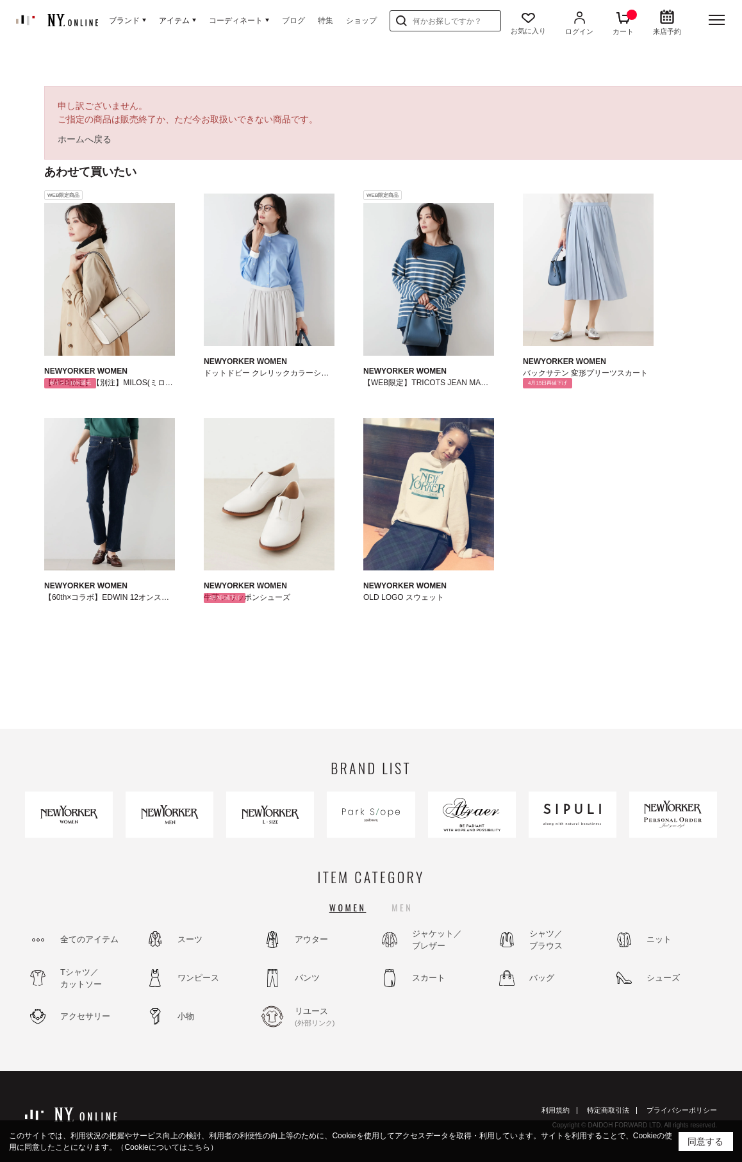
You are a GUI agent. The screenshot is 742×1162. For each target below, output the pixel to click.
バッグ (541, 978)
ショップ (361, 20)
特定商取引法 (608, 1110)
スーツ (189, 939)
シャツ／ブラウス (546, 940)
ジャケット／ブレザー (437, 940)
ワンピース (198, 978)
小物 (185, 1016)
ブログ (293, 20)
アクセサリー (85, 1016)
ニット (659, 939)
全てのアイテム (89, 939)
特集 (325, 20)
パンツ (307, 978)
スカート (428, 978)
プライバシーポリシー (682, 1110)
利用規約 (555, 1110)
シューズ (663, 978)
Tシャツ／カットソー (81, 978)
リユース (329, 1017)
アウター (311, 939)
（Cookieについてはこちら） (167, 1147)
